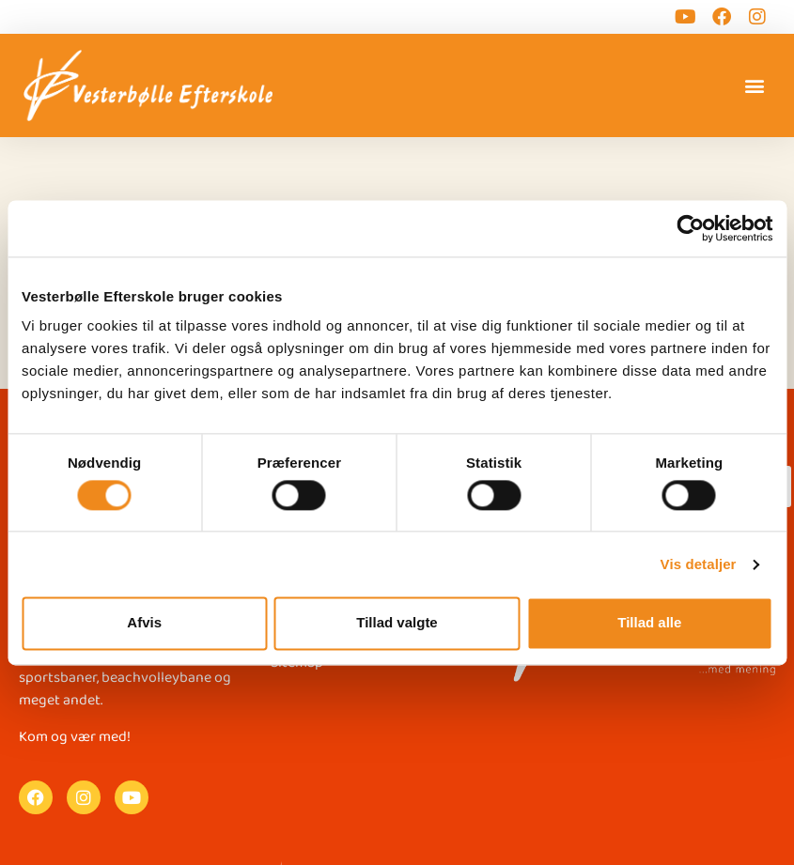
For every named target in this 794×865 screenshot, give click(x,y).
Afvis (144, 623)
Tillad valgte (396, 623)
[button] (755, 85)
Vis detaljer (699, 564)
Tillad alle (649, 623)
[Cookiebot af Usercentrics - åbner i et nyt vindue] (690, 228)
